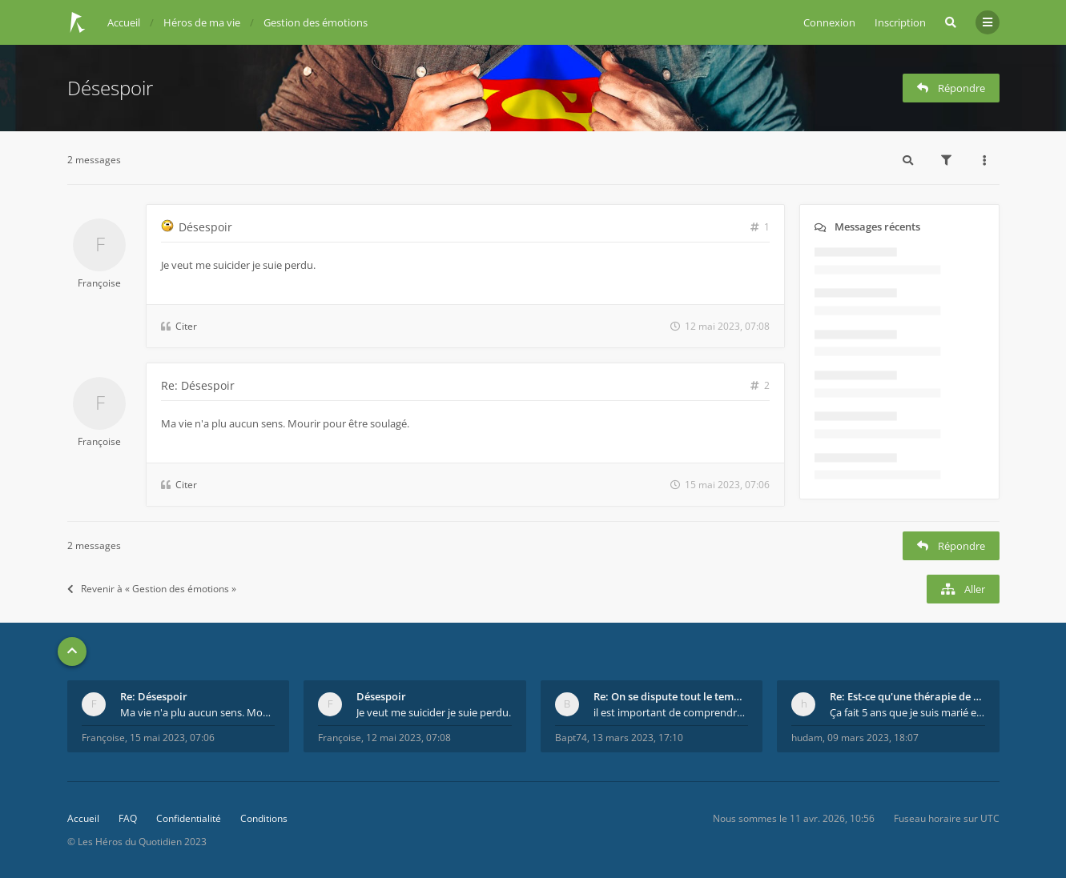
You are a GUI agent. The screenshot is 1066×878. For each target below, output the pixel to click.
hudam (807, 737)
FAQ (128, 818)
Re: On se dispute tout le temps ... (671, 696)
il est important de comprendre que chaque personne (671, 712)
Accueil (83, 818)
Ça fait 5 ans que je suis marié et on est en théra (907, 712)
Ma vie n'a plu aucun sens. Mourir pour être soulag (198, 712)
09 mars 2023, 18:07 (873, 737)
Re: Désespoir (198, 385)
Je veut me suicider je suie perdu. (433, 712)
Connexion (829, 22)
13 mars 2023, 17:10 (637, 737)
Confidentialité (188, 818)
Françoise (99, 283)
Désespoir (110, 87)
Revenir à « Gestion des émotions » (151, 588)
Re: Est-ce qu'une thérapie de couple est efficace (907, 696)
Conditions (264, 818)
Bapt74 (571, 737)
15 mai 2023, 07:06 (172, 737)
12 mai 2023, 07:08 (408, 737)
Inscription (900, 22)
